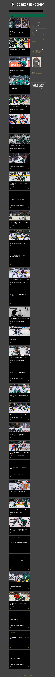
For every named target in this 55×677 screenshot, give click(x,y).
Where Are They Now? (36, 52)
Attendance (30, 10)
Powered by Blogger (27, 675)
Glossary (16, 10)
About (11, 10)
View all (11, 16)
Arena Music (34, 50)
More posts (19, 671)
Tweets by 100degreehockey (37, 73)
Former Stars (23, 10)
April (33, 34)
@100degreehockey (35, 26)
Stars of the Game (38, 10)
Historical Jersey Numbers (36, 51)
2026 (33, 32)
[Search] (45, 3)
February (34, 37)
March (34, 36)
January (34, 39)
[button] (28, 35)
